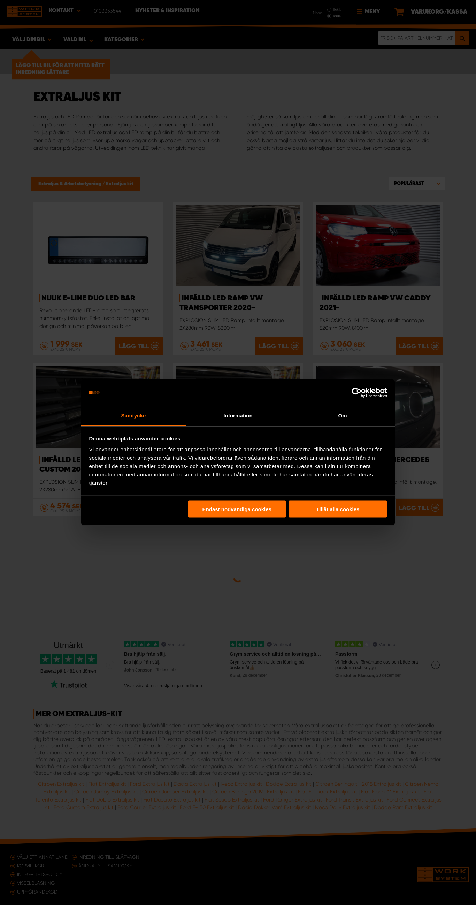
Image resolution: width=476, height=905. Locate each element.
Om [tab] (342, 416)
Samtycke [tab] (133, 416)
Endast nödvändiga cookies (236, 509)
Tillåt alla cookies (337, 509)
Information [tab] (238, 416)
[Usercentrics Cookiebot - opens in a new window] (356, 393)
